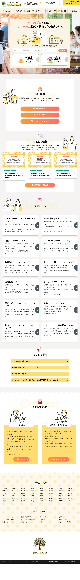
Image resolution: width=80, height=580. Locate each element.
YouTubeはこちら (40, 109)
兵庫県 (42, 512)
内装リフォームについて (10, 171)
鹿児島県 (61, 517)
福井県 (23, 509)
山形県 (60, 504)
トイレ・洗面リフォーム (9, 536)
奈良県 (51, 512)
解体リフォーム (63, 536)
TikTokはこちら (40, 115)
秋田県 (51, 504)
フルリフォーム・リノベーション (11, 533)
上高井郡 (5, 504)
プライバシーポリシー (25, 578)
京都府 (23, 512)
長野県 (42, 509)
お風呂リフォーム (64, 533)
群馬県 (23, 507)
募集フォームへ (21, 475)
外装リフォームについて (36, 171)
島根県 (4, 514)
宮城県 (42, 504)
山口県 (32, 514)
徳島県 (42, 514)
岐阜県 (51, 509)
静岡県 (60, 509)
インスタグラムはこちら (40, 122)
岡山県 (14, 514)
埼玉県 (32, 507)
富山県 (4, 509)
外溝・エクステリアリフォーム (11, 538)
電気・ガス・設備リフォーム (29, 536)
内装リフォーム (25, 538)
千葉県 (42, 507)
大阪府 (32, 512)
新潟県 (70, 507)
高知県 (70, 514)
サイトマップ (14, 578)
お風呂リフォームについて (63, 171)
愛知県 (70, 509)
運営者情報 (5, 578)
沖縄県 (70, 517)
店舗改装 (42, 536)
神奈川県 (61, 507)
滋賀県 (14, 512)
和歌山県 (61, 512)
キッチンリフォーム (45, 533)
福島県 (70, 504)
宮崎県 (51, 517)
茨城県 (4, 507)
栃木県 (14, 507)
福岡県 (4, 517)
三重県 (4, 512)
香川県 (51, 514)
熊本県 (32, 517)
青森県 (23, 504)
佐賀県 (14, 517)
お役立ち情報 (37, 578)
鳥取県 (70, 512)
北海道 (14, 504)
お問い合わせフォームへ (58, 475)
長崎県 (23, 517)
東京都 (51, 507)
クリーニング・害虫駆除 (65, 538)
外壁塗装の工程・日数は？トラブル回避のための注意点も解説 (40, 177)
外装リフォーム (44, 538)
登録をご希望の (50, 3)
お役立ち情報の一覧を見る (40, 187)
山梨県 (32, 509)
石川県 (14, 509)
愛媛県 (60, 514)
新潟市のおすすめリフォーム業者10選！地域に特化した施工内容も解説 (14, 177)
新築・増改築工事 (26, 533)
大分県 (42, 517)
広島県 (23, 514)
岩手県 (32, 504)
